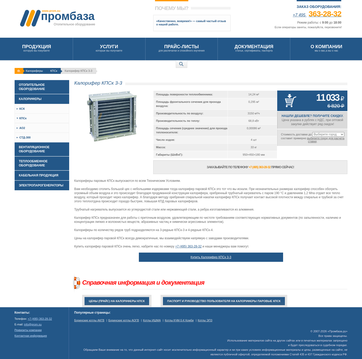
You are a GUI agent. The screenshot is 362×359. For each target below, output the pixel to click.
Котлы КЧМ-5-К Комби (179, 320)
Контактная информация (31, 335)
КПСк (53, 70)
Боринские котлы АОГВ (123, 320)
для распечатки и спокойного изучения (181, 48)
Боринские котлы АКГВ (89, 320)
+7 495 (317, 15)
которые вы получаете (109, 48)
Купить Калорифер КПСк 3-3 (211, 257)
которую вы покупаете (36, 48)
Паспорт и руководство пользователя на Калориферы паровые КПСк (224, 301)
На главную (19, 71)
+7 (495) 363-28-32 (188, 246)
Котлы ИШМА (152, 320)
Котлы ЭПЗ (205, 320)
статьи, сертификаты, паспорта (253, 48)
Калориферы (34, 70)
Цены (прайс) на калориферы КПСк (117, 301)
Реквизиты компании (28, 330)
